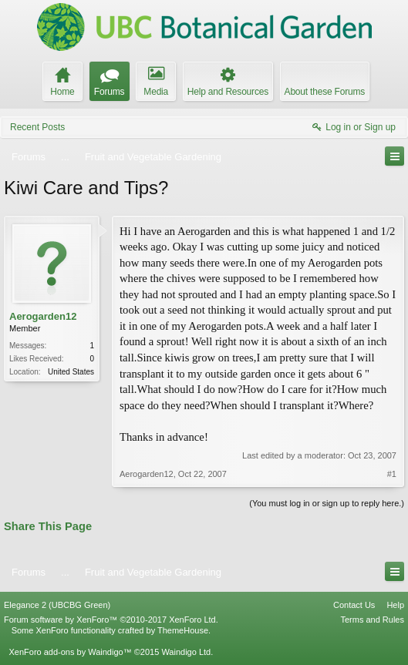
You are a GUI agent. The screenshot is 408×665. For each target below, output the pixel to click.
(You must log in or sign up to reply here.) (326, 503)
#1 (391, 474)
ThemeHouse (182, 630)
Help (395, 605)
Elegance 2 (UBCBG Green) (57, 605)
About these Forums (325, 91)
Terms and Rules (372, 619)
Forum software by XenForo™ (111, 619)
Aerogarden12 (42, 316)
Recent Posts (37, 127)
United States (71, 372)
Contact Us (354, 605)
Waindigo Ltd (186, 652)
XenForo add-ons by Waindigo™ (69, 652)
